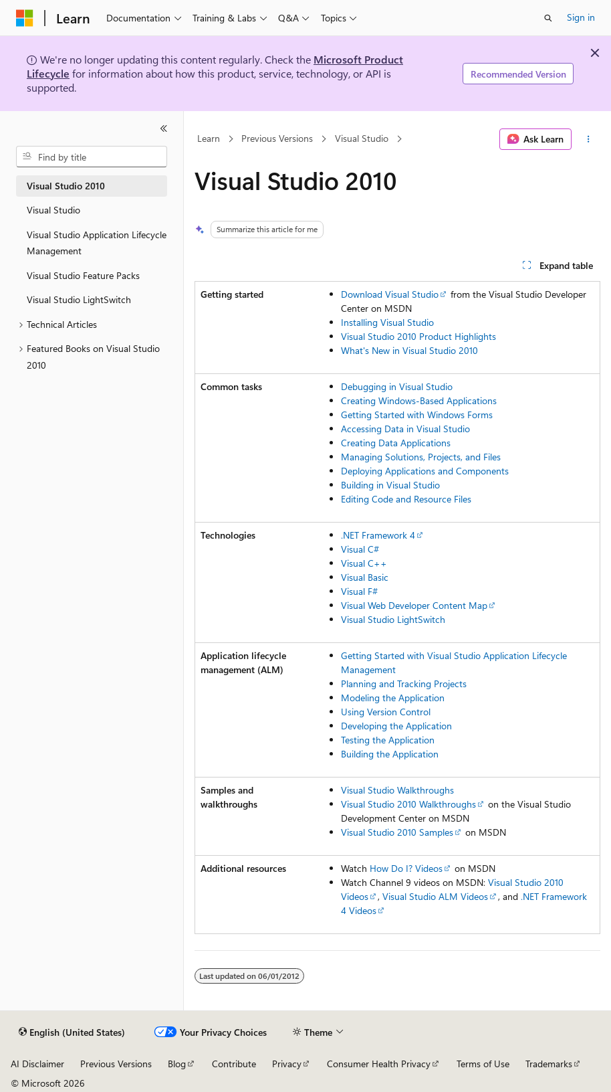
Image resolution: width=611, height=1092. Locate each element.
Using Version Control (386, 711)
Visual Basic (364, 577)
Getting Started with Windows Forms (417, 414)
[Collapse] (164, 128)
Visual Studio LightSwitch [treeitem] (79, 299)
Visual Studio (361, 138)
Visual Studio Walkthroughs (397, 790)
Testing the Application (388, 739)
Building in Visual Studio (390, 484)
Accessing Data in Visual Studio (405, 428)
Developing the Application (396, 725)
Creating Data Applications (396, 442)
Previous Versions (277, 138)
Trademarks (548, 1063)
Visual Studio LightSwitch (393, 619)
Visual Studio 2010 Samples (397, 832)
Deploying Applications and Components (425, 470)
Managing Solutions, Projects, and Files (421, 456)
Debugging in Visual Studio (397, 386)
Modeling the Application (393, 697)
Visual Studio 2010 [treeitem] (66, 185)
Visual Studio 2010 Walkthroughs (408, 804)
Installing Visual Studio (387, 322)
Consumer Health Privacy (379, 1063)
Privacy (286, 1063)
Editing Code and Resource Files (406, 498)
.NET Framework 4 (378, 535)
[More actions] (588, 139)
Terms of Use (483, 1063)
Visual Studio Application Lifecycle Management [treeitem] (96, 243)
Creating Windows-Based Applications (419, 400)
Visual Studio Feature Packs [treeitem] (83, 275)
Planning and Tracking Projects (404, 683)
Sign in (581, 17)
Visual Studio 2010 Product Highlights (418, 336)
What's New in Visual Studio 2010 (409, 350)
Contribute (234, 1063)
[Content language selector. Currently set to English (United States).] (72, 1032)
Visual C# (360, 549)
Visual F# (359, 591)
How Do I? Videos (406, 868)
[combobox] (91, 156)
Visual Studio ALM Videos (435, 896)
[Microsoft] (24, 18)
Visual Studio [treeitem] (53, 209)
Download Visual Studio (390, 294)
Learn (208, 138)
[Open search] (548, 18)
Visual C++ (364, 563)
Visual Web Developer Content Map (414, 605)
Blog (177, 1063)
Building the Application (390, 753)
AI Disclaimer (37, 1063)
